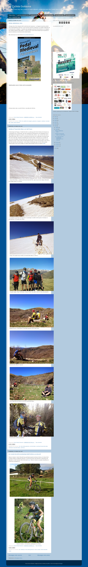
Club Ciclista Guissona (18, 6)
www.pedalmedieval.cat (28, 34)
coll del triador (33, 446)
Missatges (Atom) (18, 558)
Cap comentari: (39, 117)
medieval (43, 121)
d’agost (57, 127)
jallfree (48, 563)
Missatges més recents (15, 555)
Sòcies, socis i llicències (47, 15)
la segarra (39, 121)
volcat (10, 551)
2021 (55, 116)
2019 (55, 118)
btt (22, 121)
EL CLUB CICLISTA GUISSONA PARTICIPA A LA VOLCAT (25, 454)
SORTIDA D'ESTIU (35, 15)
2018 (55, 120)
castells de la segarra (27, 121)
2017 (55, 122)
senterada (11, 447)
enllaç (44, 143)
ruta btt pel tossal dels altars (42, 446)
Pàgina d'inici (12, 15)
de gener (57, 145)
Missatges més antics (43, 555)
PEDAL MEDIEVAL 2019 (14, 17)
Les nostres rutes (59, 15)
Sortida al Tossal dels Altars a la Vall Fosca (20, 129)
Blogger (60, 563)
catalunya (23, 549)
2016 (55, 124)
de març (57, 142)
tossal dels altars (16, 447)
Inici (30, 555)
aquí (29, 460)
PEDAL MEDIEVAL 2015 (15, 23)
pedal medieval (17, 122)
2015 (20, 121)
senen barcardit (44, 549)
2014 (55, 148)
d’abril (56, 129)
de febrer (57, 144)
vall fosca (23, 447)
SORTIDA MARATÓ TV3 (23, 15)
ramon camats (37, 549)
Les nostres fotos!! (70, 15)
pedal (12, 122)
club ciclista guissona (25, 446)
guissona (34, 121)
